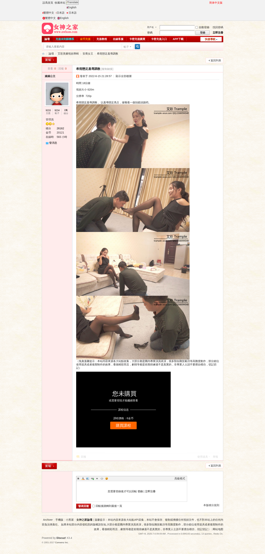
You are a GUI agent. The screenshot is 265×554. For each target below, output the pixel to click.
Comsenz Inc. (62, 542)
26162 (60, 128)
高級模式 (179, 478)
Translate (72, 2)
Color (83, 478)
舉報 (215, 456)
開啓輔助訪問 (207, 2)
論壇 (47, 39)
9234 (57, 110)
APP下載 (178, 39)
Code (102, 478)
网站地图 (218, 529)
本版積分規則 (211, 505)
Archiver (48, 519)
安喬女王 (88, 53)
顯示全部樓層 (124, 76)
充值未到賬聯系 (65, 39)
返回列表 (216, 60)
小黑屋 (70, 519)
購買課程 (123, 425)
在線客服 (118, 39)
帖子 (126, 46)
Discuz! (61, 537)
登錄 (140, 491)
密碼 (150, 32)
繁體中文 (48, 12)
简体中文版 (215, 2)
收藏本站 (60, 2)
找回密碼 (218, 27)
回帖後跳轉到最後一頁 (107, 505)
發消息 (53, 142)
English (71, 7)
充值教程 (101, 39)
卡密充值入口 (159, 39)
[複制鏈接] (107, 68)
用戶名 (150, 27)
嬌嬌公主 (50, 76)
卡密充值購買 (137, 39)
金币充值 (85, 39)
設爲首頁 (48, 2)
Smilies (106, 478)
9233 (48, 110)
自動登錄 (202, 27)
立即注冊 (218, 32)
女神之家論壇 (43, 53)
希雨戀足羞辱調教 (107, 53)
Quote (97, 478)
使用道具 (202, 456)
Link (92, 478)
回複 (83, 456)
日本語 (60, 12)
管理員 (50, 119)
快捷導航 (210, 39)
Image (88, 478)
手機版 (59, 519)
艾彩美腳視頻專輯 (68, 53)
